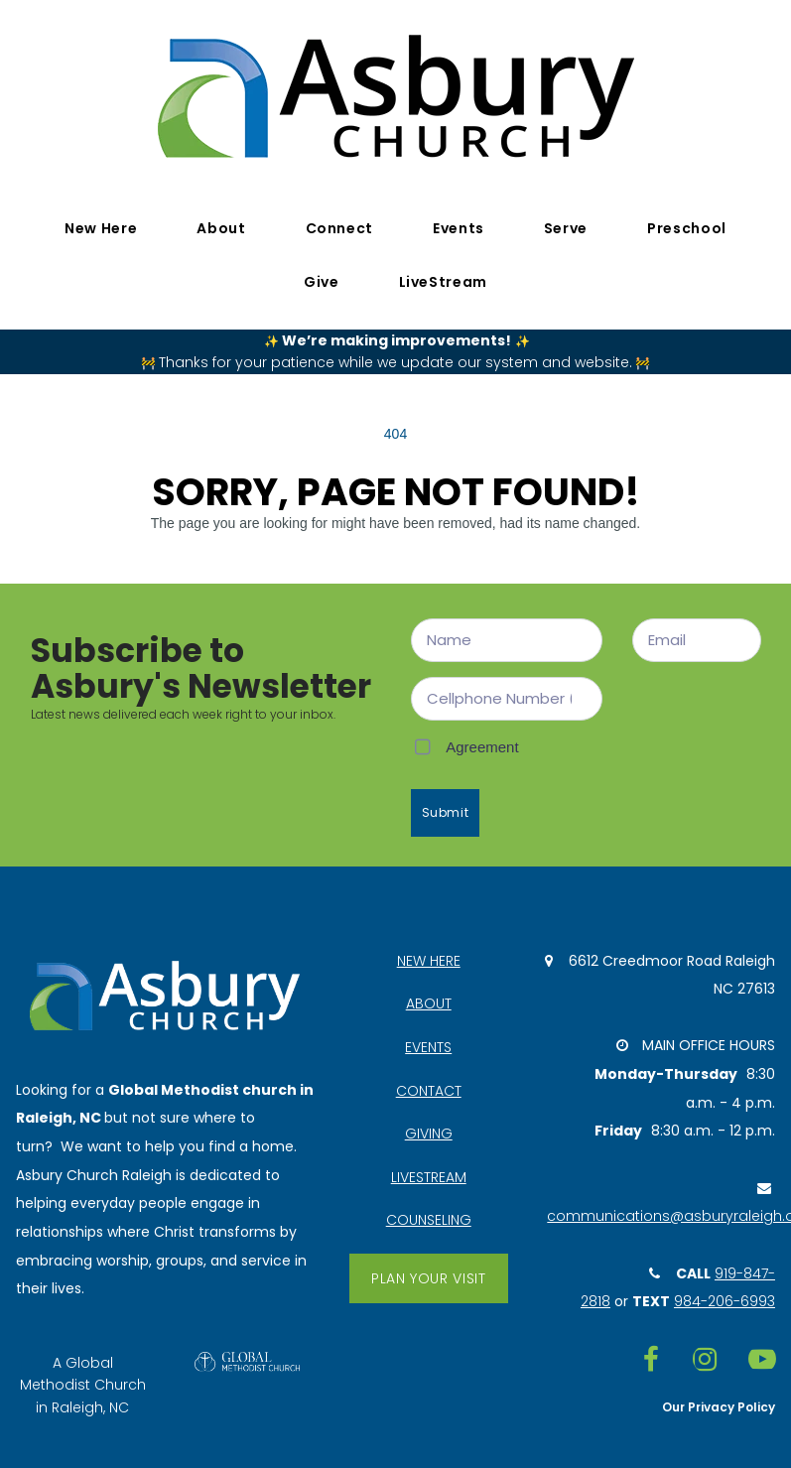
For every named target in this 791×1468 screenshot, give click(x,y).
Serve (566, 228)
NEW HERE (429, 960)
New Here (101, 228)
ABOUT (429, 1003)
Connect (339, 228)
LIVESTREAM (428, 1177)
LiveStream (443, 282)
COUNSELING (428, 1221)
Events (458, 228)
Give (321, 282)
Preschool (686, 228)
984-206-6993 (724, 1303)
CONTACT (428, 1091)
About (221, 228)
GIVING (429, 1134)
